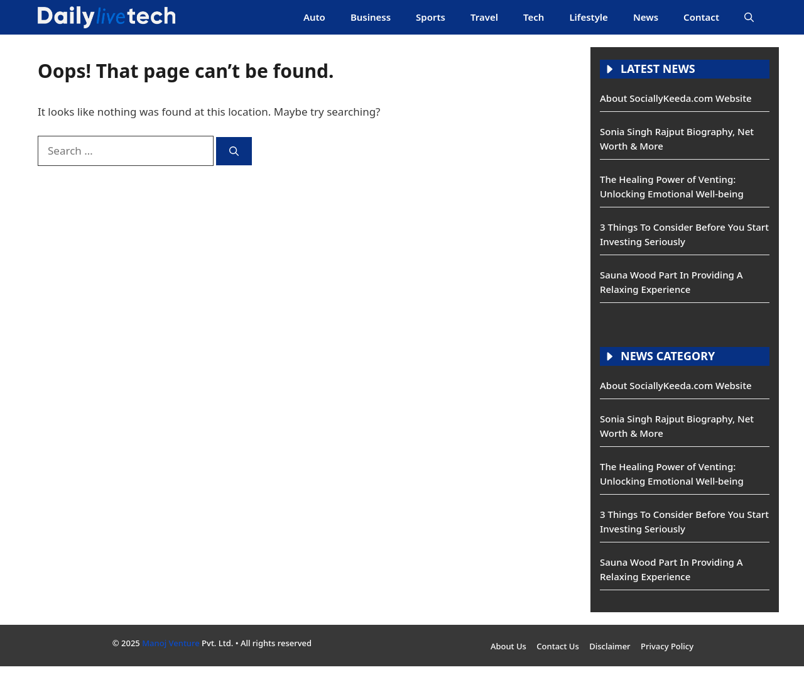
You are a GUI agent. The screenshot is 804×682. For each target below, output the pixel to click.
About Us (508, 646)
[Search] (234, 151)
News (645, 17)
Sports (430, 17)
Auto (314, 17)
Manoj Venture (171, 643)
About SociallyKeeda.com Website (676, 98)
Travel (484, 17)
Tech (533, 17)
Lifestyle (588, 17)
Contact (701, 17)
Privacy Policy (667, 646)
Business (370, 17)
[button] (749, 17)
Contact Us (557, 646)
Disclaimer (609, 646)
